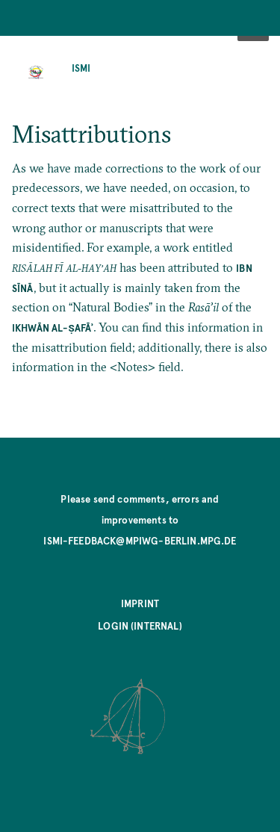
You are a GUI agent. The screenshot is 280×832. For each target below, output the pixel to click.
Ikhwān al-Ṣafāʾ (52, 327)
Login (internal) (140, 625)
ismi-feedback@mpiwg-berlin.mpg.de (139, 540)
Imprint (140, 603)
